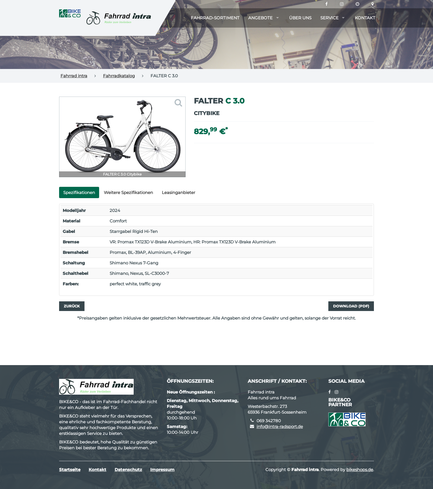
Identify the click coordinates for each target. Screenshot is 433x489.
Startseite (69, 469)
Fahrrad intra (73, 75)
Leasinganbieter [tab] (178, 192)
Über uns (300, 17)
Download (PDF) (351, 306)
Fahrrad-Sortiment (215, 17)
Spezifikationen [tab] (79, 192)
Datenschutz (128, 469)
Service (329, 17)
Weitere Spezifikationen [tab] (128, 192)
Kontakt (365, 17)
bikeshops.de (359, 469)
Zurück (72, 306)
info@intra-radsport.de (280, 426)
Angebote (260, 17)
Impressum (162, 469)
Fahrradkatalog (119, 75)
